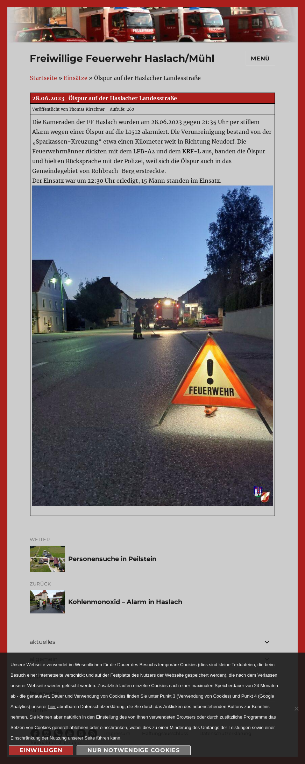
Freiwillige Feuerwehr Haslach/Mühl (122, 58)
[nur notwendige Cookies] (296, 708)
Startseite (43, 77)
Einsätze (75, 77)
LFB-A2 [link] (144, 151)
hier (52, 706)
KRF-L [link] (191, 151)
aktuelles (42, 642)
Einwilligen (41, 750)
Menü (260, 58)
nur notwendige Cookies (133, 750)
